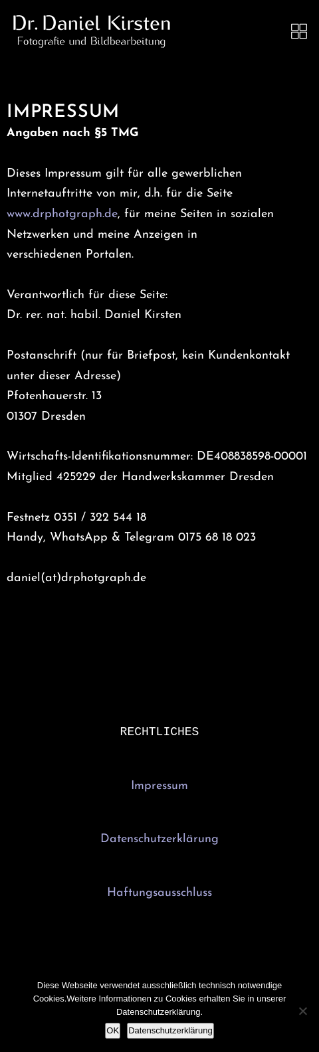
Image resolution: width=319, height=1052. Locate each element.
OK (112, 1030)
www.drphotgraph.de (62, 214)
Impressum (159, 787)
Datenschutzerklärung (159, 840)
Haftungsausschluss (159, 894)
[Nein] (302, 1010)
